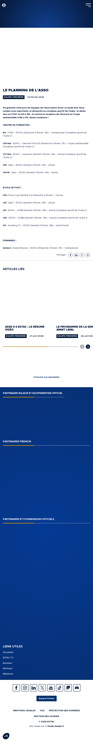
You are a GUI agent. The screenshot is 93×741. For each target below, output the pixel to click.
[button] (88, 346)
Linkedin (34, 688)
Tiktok (60, 688)
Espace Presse (46, 698)
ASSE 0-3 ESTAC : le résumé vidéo (24, 328)
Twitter (42, 688)
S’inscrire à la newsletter (46, 377)
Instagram (25, 688)
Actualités (8, 652)
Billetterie (8, 674)
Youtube (51, 688)
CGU (42, 711)
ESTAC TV (8, 658)
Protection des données (64, 711)
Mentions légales (24, 711)
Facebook (16, 688)
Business (7, 663)
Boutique (7, 668)
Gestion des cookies (46, 716)
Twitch (68, 688)
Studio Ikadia (55, 726)
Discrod (77, 688)
